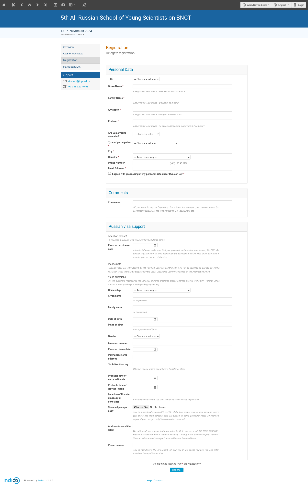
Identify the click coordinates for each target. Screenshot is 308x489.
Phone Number (116, 162)
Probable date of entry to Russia (117, 377)
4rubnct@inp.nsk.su (79, 81)
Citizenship (114, 290)
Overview (68, 47)
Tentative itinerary (118, 364)
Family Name (115, 98)
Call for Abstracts (73, 53)
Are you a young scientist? (117, 134)
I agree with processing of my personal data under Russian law (147, 174)
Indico (41, 480)
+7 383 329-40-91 (78, 86)
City (110, 151)
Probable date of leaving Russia (117, 387)
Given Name (115, 86)
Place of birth (115, 324)
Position (113, 121)
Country (113, 157)
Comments (114, 202)
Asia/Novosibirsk (257, 5)
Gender (112, 336)
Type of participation (119, 142)
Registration (70, 60)
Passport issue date (119, 349)
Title (110, 79)
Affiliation (114, 109)
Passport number (117, 343)
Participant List (71, 66)
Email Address (116, 168)
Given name (114, 295)
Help (149, 480)
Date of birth (115, 319)
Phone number (116, 445)
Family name (115, 307)
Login (301, 5)
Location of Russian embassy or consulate (119, 398)
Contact (158, 480)
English (282, 5)
